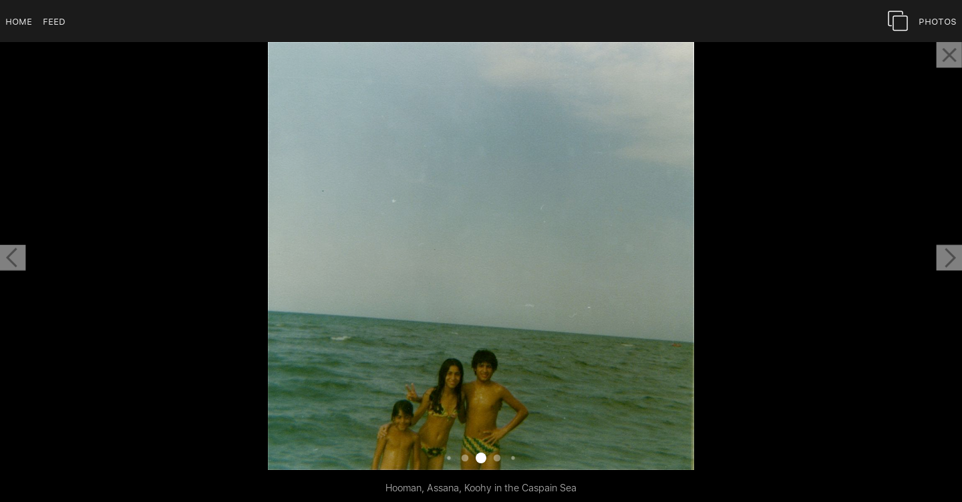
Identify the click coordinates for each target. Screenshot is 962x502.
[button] (12, 257)
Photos (938, 21)
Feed (54, 21)
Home (18, 21)
